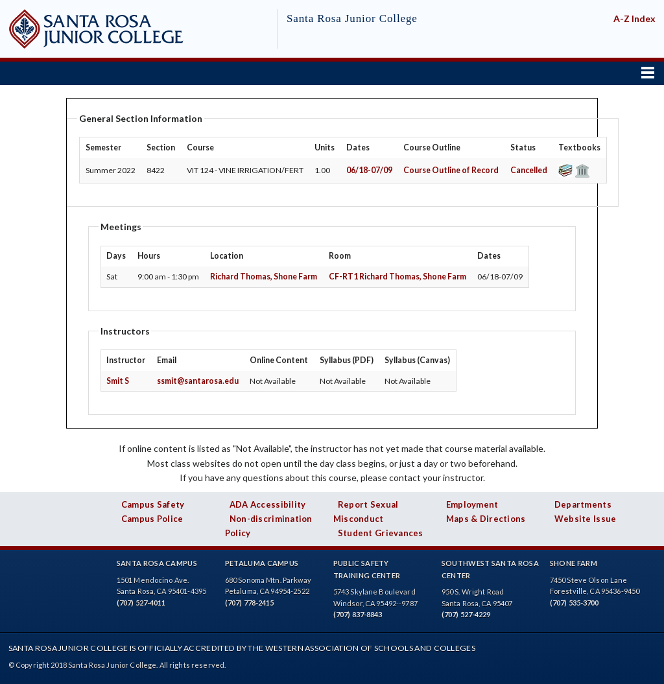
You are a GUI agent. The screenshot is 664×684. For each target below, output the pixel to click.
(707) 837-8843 (358, 614)
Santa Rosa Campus (157, 563)
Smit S (117, 381)
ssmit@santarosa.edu (198, 381)
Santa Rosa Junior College (352, 18)
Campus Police (152, 518)
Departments (582, 504)
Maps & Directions (486, 518)
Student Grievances (380, 533)
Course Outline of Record (451, 170)
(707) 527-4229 (466, 614)
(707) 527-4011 (141, 602)
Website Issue (585, 518)
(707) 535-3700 (574, 602)
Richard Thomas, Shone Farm (263, 276)
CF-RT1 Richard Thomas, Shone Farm (397, 276)
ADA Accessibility (268, 504)
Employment (472, 504)
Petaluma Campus (262, 563)
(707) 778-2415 (249, 602)
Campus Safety (153, 504)
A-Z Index (634, 18)
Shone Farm (573, 563)
